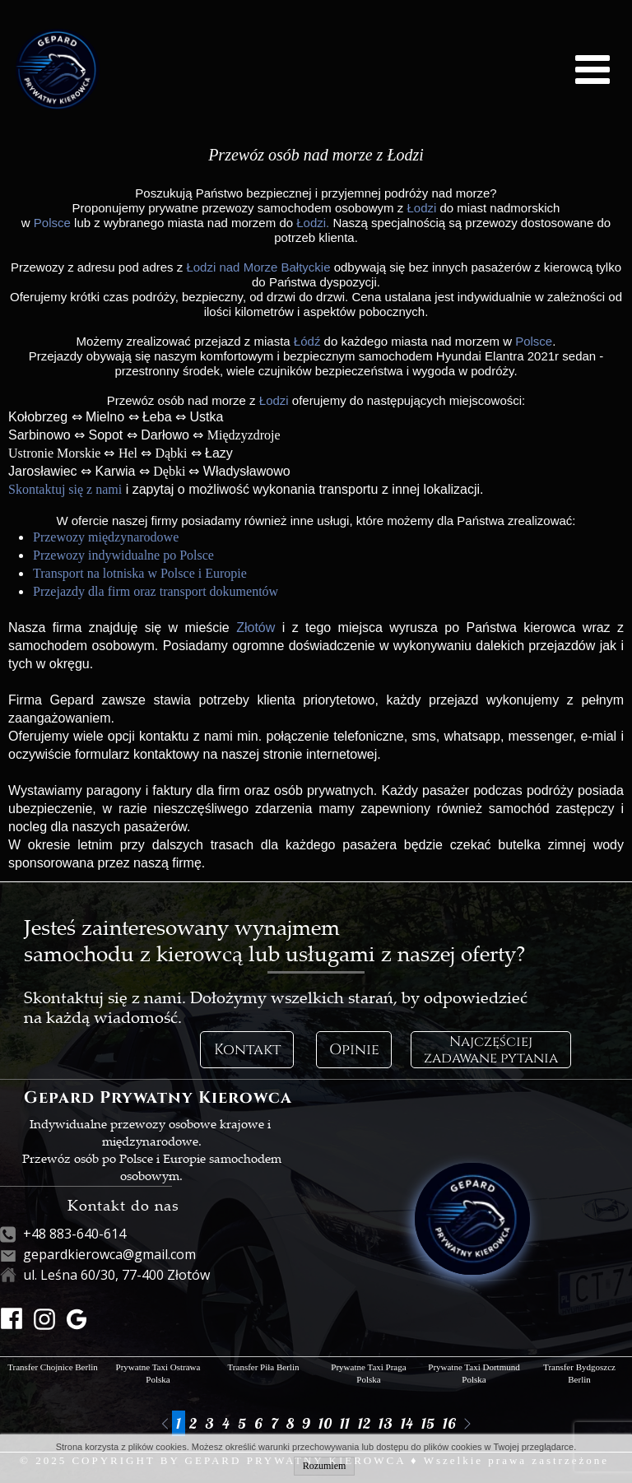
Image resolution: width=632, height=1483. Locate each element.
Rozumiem (324, 1465)
